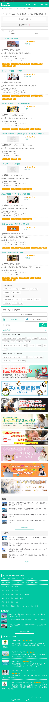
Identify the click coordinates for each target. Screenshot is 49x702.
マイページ (27, 4)
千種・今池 (20, 341)
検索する (43, 325)
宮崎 (32, 606)
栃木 (32, 582)
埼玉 (13, 582)
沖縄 (36, 606)
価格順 (13, 33)
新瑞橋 (35, 338)
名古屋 (31, 357)
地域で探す (14, 319)
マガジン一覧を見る (24, 561)
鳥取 (16, 598)
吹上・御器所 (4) (28, 299)
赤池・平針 (32, 345)
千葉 (18, 582)
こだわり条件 (7, 330)
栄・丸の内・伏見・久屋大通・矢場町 (12, 345)
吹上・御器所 (22, 338)
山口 (12, 598)
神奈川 (8, 582)
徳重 (45, 345)
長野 (7, 590)
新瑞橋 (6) (7, 303)
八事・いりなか (39, 357)
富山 (16, 590)
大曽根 (39, 345)
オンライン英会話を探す (26, 314)
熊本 (7, 606)
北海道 (3, 578)
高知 (12, 602)
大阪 (2, 594)
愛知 (2, 586)
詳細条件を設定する (25, 19)
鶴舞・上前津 (43, 338)
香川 (7, 602)
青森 (8, 578)
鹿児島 (13, 606)
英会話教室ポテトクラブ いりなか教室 (15, 194)
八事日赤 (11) (25, 288)
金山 (25, 345)
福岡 (2, 606)
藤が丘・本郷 (7, 360)
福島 (32, 578)
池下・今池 (6, 341)
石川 (12, 590)
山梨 (36, 582)
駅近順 (36, 33)
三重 (12, 586)
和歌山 (27, 594)
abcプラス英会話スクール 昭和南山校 (15, 103)
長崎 (18, 606)
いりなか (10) (16, 292)
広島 (2, 598)
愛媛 (2, 602)
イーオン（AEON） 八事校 (11, 71)
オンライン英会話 (43, 4)
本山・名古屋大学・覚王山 (10, 338)
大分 (27, 606)
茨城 (22, 582)
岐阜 (16, 586)
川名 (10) (7, 292)
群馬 (27, 582)
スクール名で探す (37, 319)
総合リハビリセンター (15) (11, 288)
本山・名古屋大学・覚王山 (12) (12, 299)
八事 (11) (34, 288)
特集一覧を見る (24, 527)
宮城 (22, 578)
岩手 (13, 578)
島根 (21, 598)
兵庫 (7, 594)
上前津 (5, 348)
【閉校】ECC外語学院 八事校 (12, 252)
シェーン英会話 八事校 (9, 38)
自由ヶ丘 (28, 341)
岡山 (7, 598)
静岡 (7, 586)
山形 (27, 578)
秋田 (18, 578)
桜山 (30, 338)
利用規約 (30, 697)
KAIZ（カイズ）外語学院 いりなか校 (15, 224)
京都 (12, 594)
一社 (13, 341)
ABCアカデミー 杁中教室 (10, 164)
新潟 (2, 590)
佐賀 (22, 606)
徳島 (16, 602)
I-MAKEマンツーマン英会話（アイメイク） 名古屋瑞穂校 (22, 134)
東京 (2, 582)
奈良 (21, 594)
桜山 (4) (38, 299)
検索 (34, 4)
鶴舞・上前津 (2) (18, 303)
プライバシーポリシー (41, 697)
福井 (21, 590)
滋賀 (16, 594)
